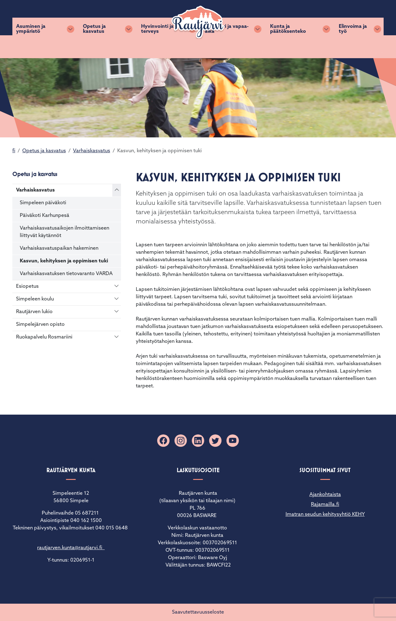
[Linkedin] (198, 440)
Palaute (294, 17)
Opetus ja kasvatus (94, 47)
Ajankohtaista (325, 494)
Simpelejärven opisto (40, 324)
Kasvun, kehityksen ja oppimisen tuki (64, 261)
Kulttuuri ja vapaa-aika (226, 47)
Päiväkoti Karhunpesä (44, 215)
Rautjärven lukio (34, 311)
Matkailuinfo (362, 17)
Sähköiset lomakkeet (254, 17)
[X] (215, 440)
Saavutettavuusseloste (198, 612)
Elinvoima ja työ (353, 47)
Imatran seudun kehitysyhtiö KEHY (325, 514)
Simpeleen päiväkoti (43, 203)
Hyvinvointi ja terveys (157, 47)
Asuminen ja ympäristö (30, 47)
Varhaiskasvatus (91, 151)
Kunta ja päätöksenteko (288, 47)
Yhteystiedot (325, 17)
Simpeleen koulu (35, 299)
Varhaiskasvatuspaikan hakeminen (59, 248)
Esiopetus (27, 286)
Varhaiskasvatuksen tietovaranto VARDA (66, 273)
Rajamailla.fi (325, 504)
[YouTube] (232, 440)
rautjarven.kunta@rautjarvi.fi (71, 548)
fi (13, 151)
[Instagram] (180, 440)
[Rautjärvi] (198, 22)
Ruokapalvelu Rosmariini (44, 337)
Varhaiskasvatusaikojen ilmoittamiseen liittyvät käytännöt (64, 232)
